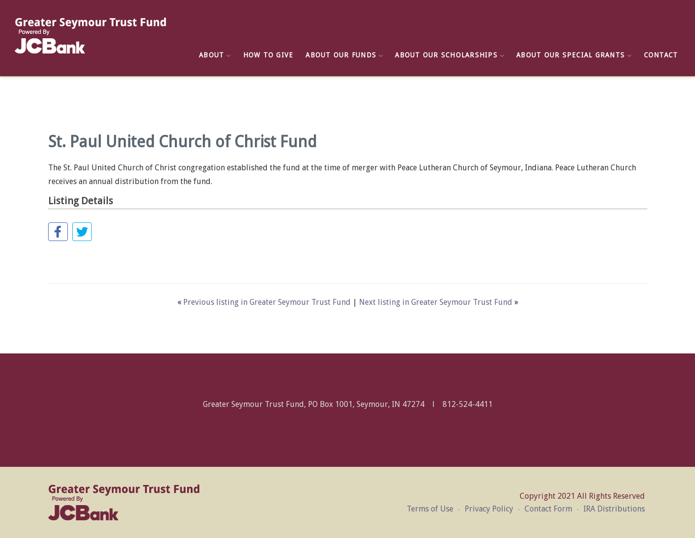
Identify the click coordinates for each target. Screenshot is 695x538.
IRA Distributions (614, 508)
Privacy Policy (489, 508)
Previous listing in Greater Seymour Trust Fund (265, 302)
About (215, 55)
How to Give (268, 55)
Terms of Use (430, 508)
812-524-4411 (468, 404)
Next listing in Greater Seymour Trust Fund (438, 302)
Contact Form (548, 508)
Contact (661, 55)
